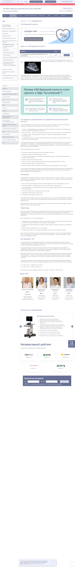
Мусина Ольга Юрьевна (27, 289)
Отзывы (25, 1)
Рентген (5, 108)
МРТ (4, 105)
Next (72, 326)
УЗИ (4, 142)
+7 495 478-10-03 (66, 1)
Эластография (6, 134)
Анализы (5, 85)
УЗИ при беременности (8, 78)
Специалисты (42, 15)
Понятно (53, 562)
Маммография (6, 102)
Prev (21, 326)
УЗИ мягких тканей (7, 69)
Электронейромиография (9, 139)
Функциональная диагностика (7, 117)
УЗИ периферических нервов (9, 75)
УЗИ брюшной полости (8, 44)
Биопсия (5, 88)
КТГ (4, 99)
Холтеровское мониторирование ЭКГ (8, 121)
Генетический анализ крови (10, 94)
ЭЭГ (3, 131)
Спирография (6, 113)
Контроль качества (71, 343)
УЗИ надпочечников (8, 59)
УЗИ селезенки (6, 55)
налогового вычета (61, 60)
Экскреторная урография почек (9, 125)
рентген (59, 233)
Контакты (63, 15)
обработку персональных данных (54, 384)
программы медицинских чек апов (47, 197)
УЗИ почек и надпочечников (10, 57)
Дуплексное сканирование (9, 31)
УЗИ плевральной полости (9, 38)
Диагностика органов (8, 137)
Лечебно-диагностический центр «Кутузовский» (22, 9)
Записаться (66, 55)
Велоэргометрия (7, 91)
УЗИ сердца (5, 33)
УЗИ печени (6, 50)
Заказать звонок (51, 1)
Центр (4, 15)
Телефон (49, 381)
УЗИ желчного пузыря (8, 52)
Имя (31, 381)
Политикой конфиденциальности (38, 563)
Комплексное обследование (31, 15)
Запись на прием (37, 1)
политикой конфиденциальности (38, 384)
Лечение (20, 15)
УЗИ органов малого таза (8, 28)
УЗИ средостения (6, 35)
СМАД (4, 110)
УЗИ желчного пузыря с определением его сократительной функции (9, 64)
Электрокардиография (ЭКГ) (10, 128)
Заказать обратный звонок (35, 39)
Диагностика (13, 15)
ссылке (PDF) (52, 61)
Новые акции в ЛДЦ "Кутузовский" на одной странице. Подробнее (36, 4)
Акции (55, 15)
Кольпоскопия (6, 96)
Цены (49, 15)
